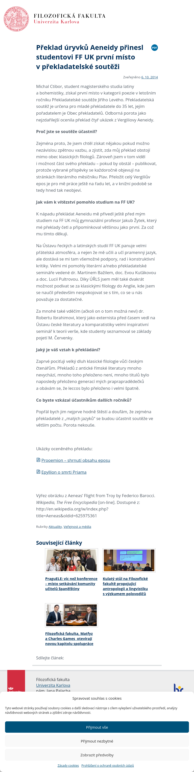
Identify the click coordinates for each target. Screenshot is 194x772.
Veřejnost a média (77, 526)
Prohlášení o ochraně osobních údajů (107, 765)
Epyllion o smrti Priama (61, 472)
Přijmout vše (97, 727)
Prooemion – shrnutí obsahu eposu (73, 460)
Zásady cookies (68, 765)
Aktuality (55, 526)
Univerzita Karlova (53, 685)
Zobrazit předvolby (96, 754)
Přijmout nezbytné (97, 741)
